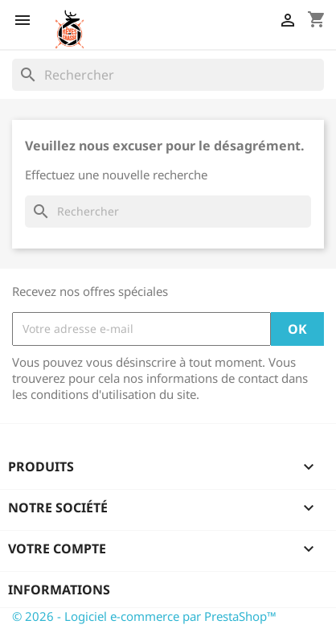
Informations (59, 589)
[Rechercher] (168, 75)
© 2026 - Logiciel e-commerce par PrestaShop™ (144, 616)
